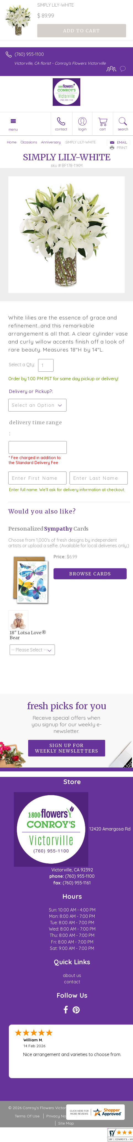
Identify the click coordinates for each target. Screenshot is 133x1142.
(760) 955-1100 (29, 54)
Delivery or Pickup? (30, 391)
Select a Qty (21, 364)
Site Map (66, 1123)
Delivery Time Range (35, 422)
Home (12, 142)
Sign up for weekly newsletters (66, 748)
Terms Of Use (27, 1116)
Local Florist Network (99, 1116)
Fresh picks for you (66, 717)
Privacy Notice (59, 1116)
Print (118, 147)
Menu (13, 129)
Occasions (29, 142)
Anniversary (51, 142)
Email (118, 142)
